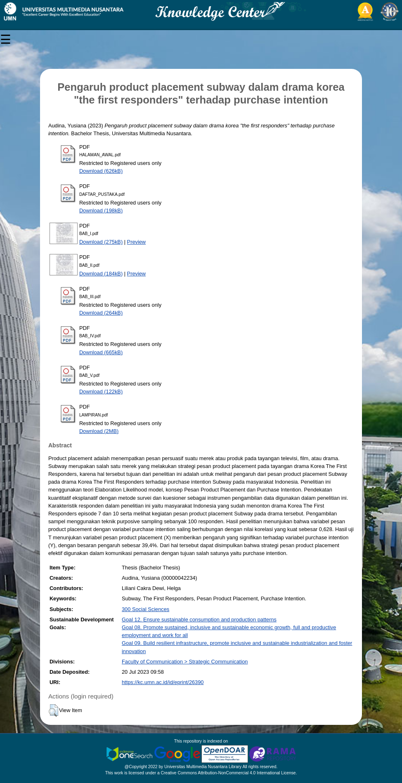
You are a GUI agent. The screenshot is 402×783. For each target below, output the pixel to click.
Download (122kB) (101, 391)
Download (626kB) (101, 171)
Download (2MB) (98, 431)
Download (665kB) (101, 352)
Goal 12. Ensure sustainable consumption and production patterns (199, 619)
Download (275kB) (101, 242)
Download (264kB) (101, 313)
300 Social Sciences (145, 609)
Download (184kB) (101, 273)
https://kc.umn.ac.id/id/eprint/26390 (162, 682)
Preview (136, 242)
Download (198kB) (101, 210)
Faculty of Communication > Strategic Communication (185, 661)
